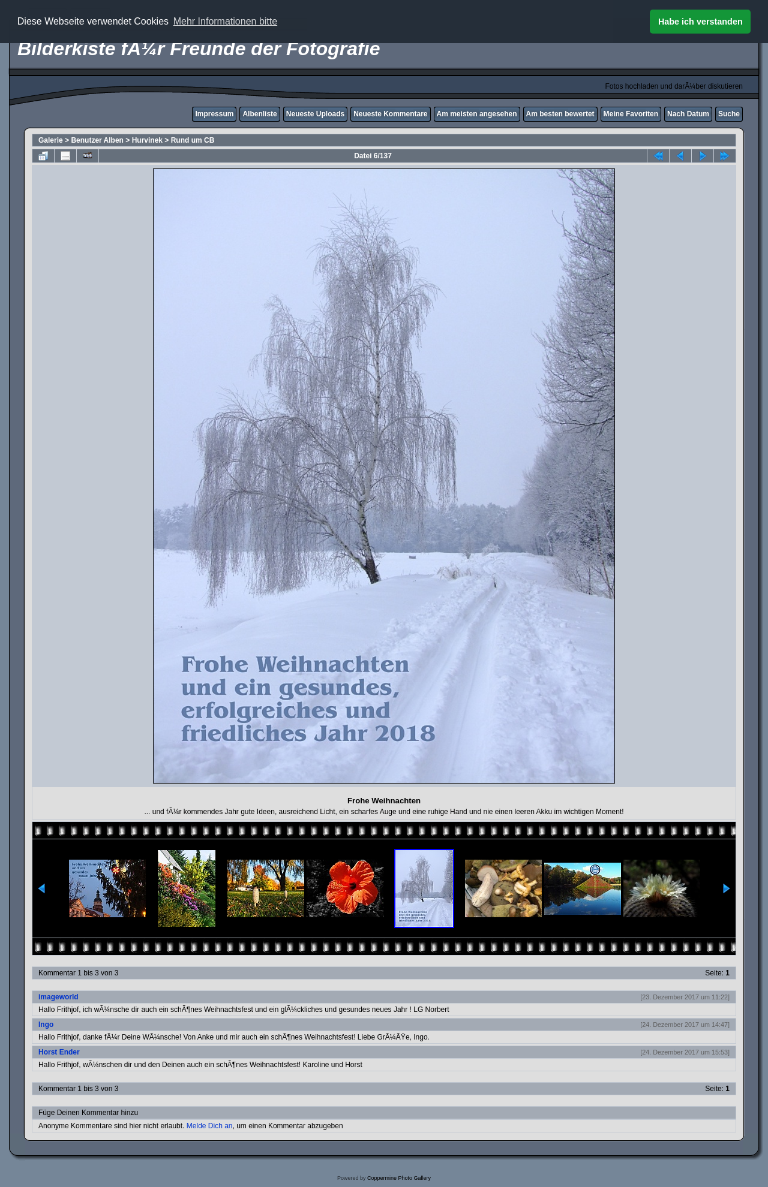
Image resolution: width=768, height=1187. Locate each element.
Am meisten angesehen (477, 114)
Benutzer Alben (97, 140)
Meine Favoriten (631, 114)
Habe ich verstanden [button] (700, 21)
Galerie (50, 140)
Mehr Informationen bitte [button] (225, 21)
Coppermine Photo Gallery (399, 1178)
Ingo (45, 1024)
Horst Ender (59, 1052)
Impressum (214, 114)
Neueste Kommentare (390, 114)
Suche (729, 114)
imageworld (58, 997)
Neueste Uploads (315, 114)
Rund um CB (193, 140)
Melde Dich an (210, 1126)
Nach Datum (688, 114)
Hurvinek (147, 140)
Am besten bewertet (560, 114)
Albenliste (259, 114)
